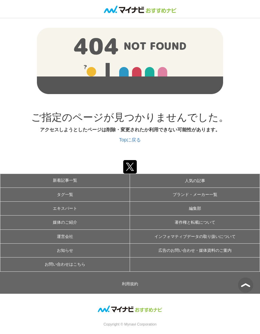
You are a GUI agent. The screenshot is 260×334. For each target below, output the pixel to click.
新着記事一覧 (65, 180)
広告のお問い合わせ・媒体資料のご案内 (195, 250)
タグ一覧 (65, 194)
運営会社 (65, 236)
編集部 (195, 208)
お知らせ (65, 250)
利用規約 (130, 284)
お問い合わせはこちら (65, 264)
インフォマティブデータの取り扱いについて (195, 236)
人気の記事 (195, 180)
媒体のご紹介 (65, 222)
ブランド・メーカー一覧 (195, 194)
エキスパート (65, 208)
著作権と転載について (195, 222)
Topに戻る (130, 139)
